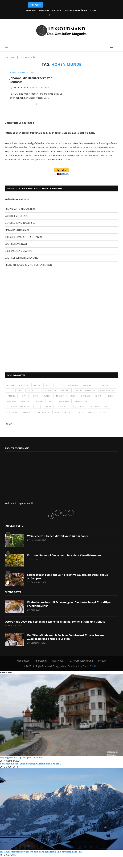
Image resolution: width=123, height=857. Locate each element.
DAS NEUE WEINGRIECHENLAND (21, 257)
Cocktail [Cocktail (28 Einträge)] (88, 385)
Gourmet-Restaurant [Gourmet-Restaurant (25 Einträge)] (86, 391)
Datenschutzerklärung (76, 10)
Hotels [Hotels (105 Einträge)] (55, 396)
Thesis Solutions (91, 666)
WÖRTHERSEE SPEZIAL (16, 215)
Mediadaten (31, 10)
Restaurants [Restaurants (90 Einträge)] (106, 402)
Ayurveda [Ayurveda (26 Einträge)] (24, 385)
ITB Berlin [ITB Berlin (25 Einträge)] (80, 396)
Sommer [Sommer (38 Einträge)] (48, 407)
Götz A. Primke (20, 87)
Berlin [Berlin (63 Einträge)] (49, 385)
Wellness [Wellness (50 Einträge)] (69, 412)
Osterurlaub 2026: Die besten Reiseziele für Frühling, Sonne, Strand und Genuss (55, 622)
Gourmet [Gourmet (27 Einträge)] (66, 391)
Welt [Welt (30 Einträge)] (81, 412)
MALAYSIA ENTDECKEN (17, 229)
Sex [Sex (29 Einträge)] (37, 407)
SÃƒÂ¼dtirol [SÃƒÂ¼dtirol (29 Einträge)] (80, 407)
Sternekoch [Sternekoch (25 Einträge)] (63, 407)
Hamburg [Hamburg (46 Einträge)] (30, 396)
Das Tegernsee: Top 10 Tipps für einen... (22, 758)
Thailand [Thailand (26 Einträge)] (95, 407)
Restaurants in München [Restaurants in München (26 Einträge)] (18, 407)
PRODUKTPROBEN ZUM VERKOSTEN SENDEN (28, 264)
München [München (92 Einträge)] (63, 402)
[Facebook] (49, 15)
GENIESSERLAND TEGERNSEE (20, 222)
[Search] (116, 46)
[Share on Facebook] (36, 103)
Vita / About (57, 10)
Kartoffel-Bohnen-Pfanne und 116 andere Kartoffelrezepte (64, 556)
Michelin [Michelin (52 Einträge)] (49, 402)
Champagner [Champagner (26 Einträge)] (73, 385)
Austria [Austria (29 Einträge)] (10, 385)
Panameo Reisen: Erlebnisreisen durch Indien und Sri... (30, 764)
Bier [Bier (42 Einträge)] (59, 385)
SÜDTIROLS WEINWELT (17, 243)
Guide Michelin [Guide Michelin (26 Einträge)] (14, 396)
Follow (8, 424)
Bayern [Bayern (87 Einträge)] (37, 385)
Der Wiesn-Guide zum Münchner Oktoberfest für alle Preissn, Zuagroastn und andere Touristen (66, 637)
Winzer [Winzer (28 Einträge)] (92, 412)
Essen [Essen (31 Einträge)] (9, 391)
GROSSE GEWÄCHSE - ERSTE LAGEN (23, 236)
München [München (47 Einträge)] (35, 402)
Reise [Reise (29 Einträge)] (76, 402)
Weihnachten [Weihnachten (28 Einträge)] (43, 412)
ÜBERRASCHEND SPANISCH (19, 250)
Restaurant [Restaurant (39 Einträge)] (89, 402)
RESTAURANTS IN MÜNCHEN (20, 209)
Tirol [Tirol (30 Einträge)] (108, 407)
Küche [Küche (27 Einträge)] (22, 402)
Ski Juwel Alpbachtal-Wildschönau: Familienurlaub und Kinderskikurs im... (41, 852)
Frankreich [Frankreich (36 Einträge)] (33, 391)
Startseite (9, 57)
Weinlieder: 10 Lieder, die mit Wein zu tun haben (58, 536)
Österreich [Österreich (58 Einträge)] (107, 412)
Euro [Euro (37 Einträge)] (20, 391)
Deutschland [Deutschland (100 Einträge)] (104, 385)
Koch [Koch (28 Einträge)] (92, 396)
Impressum (44, 10)
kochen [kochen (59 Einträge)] (10, 402)
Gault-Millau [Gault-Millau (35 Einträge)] (50, 391)
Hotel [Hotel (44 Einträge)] (43, 396)
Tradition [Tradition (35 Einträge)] (27, 412)
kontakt (93, 10)
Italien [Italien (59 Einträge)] (67, 396)
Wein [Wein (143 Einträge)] (57, 412)
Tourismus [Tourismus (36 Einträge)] (12, 412)
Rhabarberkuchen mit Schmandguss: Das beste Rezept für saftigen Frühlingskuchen (69, 604)
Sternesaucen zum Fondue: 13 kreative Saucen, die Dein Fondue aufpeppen (67, 577)
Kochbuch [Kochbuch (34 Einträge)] (106, 396)
